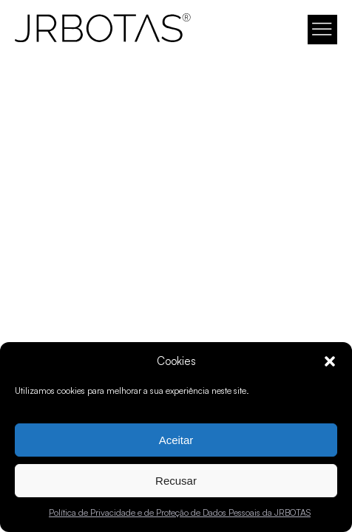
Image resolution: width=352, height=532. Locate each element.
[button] (329, 361)
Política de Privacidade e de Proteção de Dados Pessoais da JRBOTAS (180, 512)
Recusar (176, 480)
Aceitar (176, 440)
